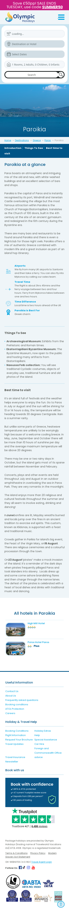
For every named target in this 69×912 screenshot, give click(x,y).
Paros (48, 140)
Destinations (22, 140)
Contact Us (11, 691)
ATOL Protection (14, 709)
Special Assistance (45, 739)
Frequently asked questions (21, 700)
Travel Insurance (15, 757)
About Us (10, 695)
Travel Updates (14, 744)
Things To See (33, 148)
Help (37, 735)
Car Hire (39, 744)
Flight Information (15, 735)
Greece (37, 140)
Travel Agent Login (41, 861)
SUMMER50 (52, 7)
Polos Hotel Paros (38, 642)
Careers (10, 713)
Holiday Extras (42, 731)
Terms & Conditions (16, 853)
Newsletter (11, 761)
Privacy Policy (37, 853)
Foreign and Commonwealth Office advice (48, 753)
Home (7, 140)
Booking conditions (16, 704)
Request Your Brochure (19, 739)
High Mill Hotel (36, 623)
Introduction (12, 148)
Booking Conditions (17, 731)
